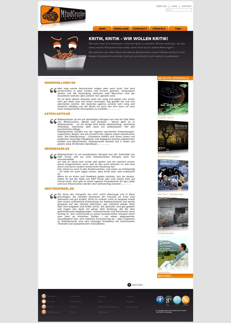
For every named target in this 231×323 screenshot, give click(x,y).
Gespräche (164, 272)
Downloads (75, 296)
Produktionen (76, 302)
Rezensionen (59, 78)
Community (49, 78)
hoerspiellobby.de (60, 83)
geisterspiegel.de (59, 189)
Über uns (162, 6)
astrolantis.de (57, 114)
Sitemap (130, 302)
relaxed (122, 287)
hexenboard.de (57, 149)
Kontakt (186, 6)
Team (72, 312)
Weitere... (166, 276)
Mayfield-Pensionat (168, 156)
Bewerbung (132, 307)
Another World (166, 117)
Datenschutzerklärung (108, 307)
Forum (50, 307)
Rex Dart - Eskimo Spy (170, 194)
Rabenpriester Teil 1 (72, 78)
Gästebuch (52, 296)
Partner (130, 296)
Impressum (103, 312)
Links (174, 6)
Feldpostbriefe (166, 233)
